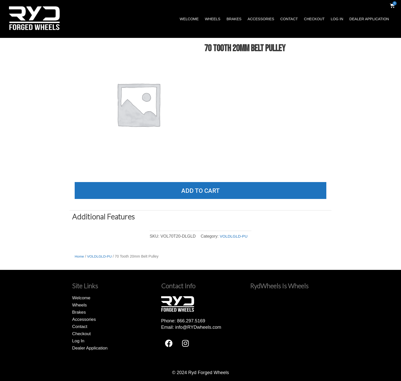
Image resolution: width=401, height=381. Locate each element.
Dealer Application (369, 19)
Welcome (189, 19)
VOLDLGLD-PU (233, 236)
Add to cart (200, 190)
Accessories (261, 19)
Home (79, 256)
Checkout (314, 19)
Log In (337, 19)
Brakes (234, 19)
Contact (289, 19)
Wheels (212, 19)
